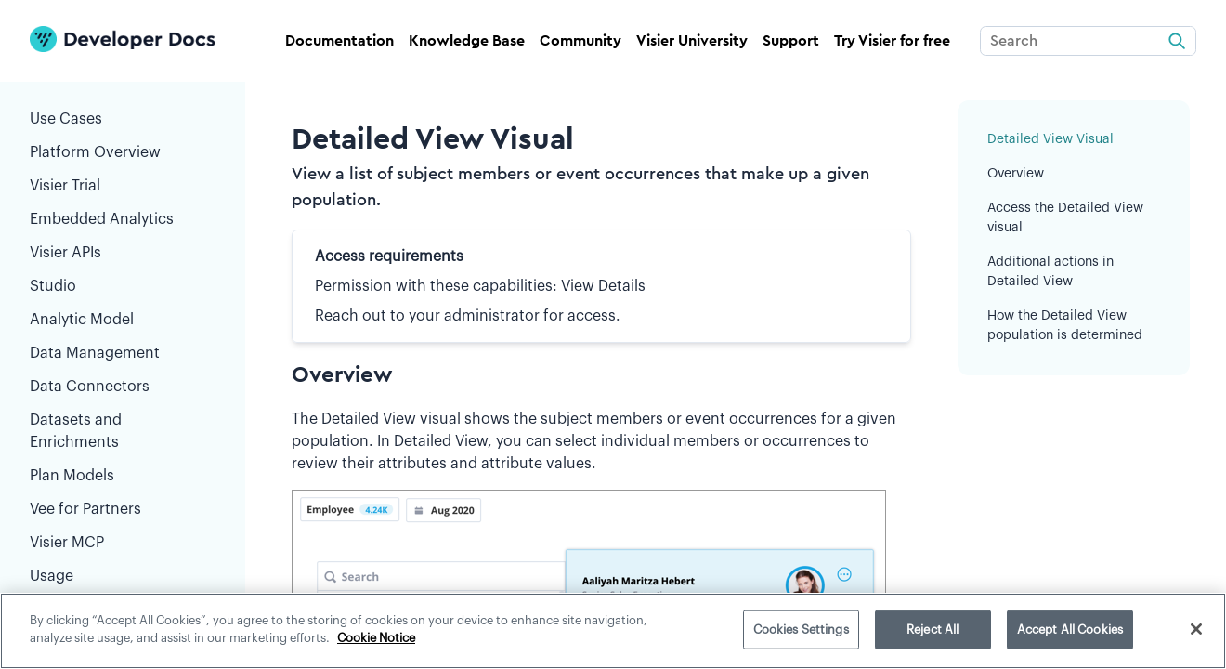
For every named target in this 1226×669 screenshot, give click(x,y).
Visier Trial (122, 189)
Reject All (932, 629)
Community (580, 40)
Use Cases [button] (122, 122)
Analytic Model (122, 323)
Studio (122, 289)
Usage (51, 579)
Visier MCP (122, 546)
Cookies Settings (801, 629)
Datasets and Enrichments (122, 434)
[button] (208, 189)
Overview (1015, 173)
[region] (613, 631)
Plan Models (122, 479)
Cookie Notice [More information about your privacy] (376, 638)
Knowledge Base (467, 40)
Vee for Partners (122, 512)
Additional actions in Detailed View (1050, 272)
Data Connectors (122, 390)
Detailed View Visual (1050, 139)
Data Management (122, 356)
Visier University (692, 40)
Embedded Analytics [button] (122, 223)
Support (791, 40)
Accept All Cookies (1070, 629)
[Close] (1196, 629)
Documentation (339, 40)
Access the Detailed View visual (1065, 218)
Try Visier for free (892, 40)
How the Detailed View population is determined (1064, 325)
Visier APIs (122, 256)
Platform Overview (95, 156)
